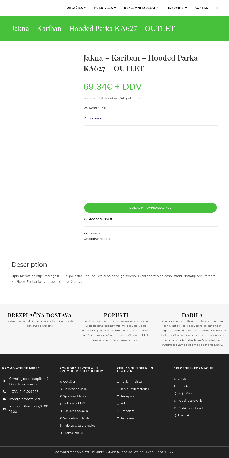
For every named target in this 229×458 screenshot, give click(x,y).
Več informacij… (95, 118)
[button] (98, 219)
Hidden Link (164, 452)
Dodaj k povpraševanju (150, 207)
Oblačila (104, 238)
